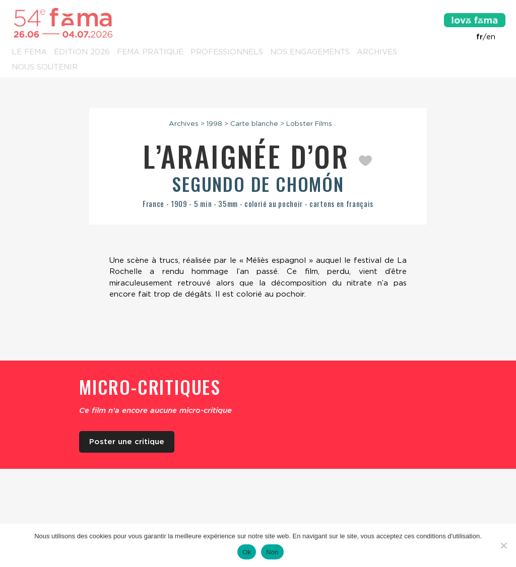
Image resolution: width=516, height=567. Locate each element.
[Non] (503, 545)
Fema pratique (150, 52)
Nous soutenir (45, 67)
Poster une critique (126, 441)
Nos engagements (310, 52)
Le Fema (29, 52)
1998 (214, 123)
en (490, 36)
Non (272, 552)
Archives (377, 52)
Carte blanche (254, 123)
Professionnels (226, 52)
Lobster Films (309, 123)
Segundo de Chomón (258, 183)
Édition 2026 (82, 52)
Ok (246, 552)
